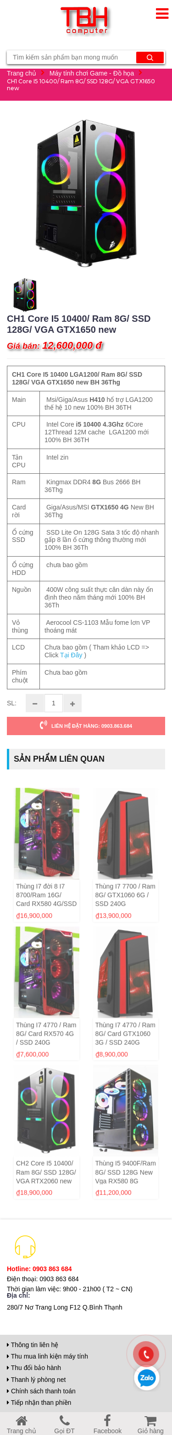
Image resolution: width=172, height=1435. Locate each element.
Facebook (108, 1427)
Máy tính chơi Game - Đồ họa (92, 72)
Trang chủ (21, 72)
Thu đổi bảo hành (34, 1367)
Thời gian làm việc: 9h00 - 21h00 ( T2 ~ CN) (70, 1289)
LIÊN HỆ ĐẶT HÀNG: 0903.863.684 (86, 725)
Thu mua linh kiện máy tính (47, 1356)
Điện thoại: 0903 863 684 (43, 1279)
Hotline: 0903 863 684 (39, 1269)
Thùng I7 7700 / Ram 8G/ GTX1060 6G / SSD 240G (125, 911)
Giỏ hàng (151, 1427)
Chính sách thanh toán (41, 1391)
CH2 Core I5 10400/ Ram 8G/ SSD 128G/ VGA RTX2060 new (46, 1188)
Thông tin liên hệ (32, 1344)
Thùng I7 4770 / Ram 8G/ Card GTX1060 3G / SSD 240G (125, 1049)
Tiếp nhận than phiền (39, 1402)
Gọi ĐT (64, 1427)
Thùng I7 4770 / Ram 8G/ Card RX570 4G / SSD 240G (46, 1049)
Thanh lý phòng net (36, 1379)
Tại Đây (71, 656)
